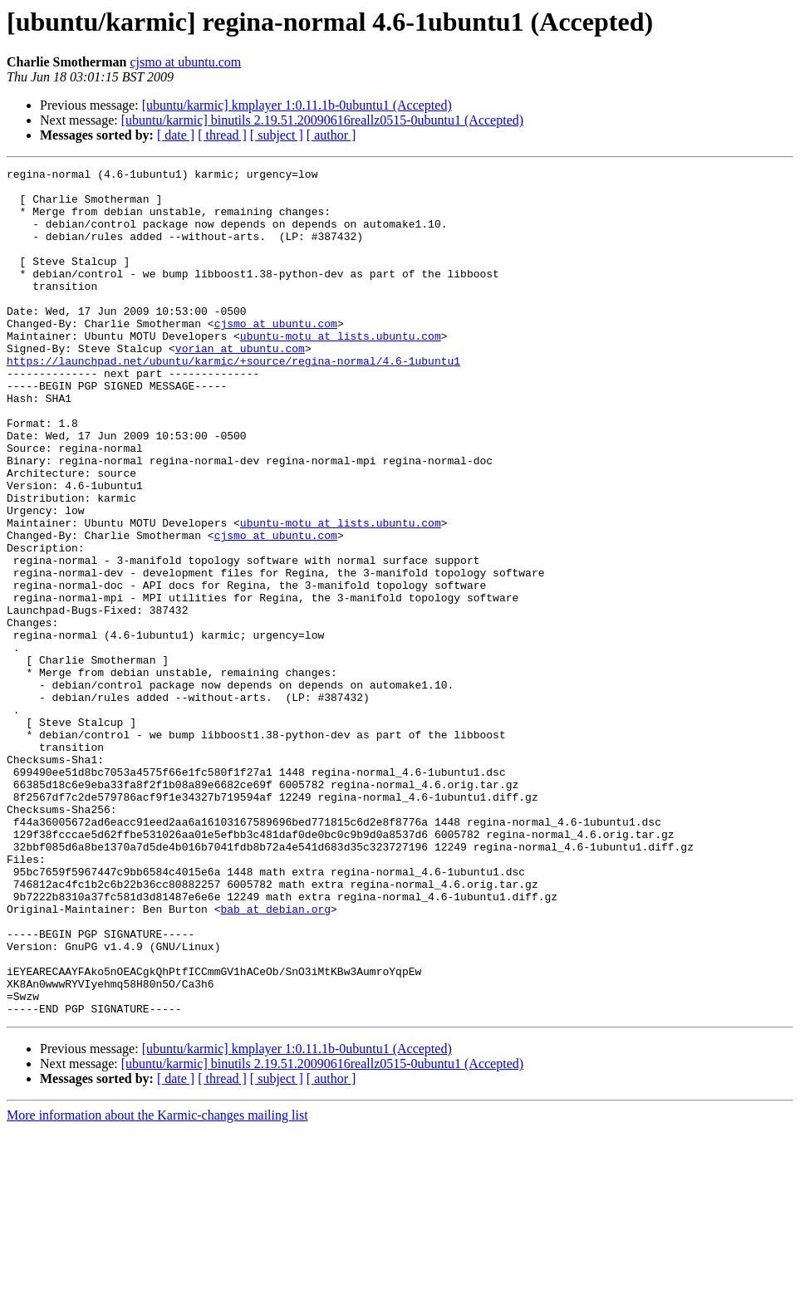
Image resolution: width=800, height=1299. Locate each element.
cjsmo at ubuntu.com (185, 62)
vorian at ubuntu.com (240, 385)
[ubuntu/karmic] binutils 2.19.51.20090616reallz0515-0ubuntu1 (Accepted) (322, 120)
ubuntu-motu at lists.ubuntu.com (340, 370)
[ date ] (175, 135)
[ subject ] (276, 135)
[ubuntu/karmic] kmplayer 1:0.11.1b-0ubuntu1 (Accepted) (297, 105)
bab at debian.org (275, 1058)
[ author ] (331, 135)
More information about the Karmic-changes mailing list (157, 1284)
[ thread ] (222, 135)
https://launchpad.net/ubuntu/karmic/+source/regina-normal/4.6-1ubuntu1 (233, 400)
